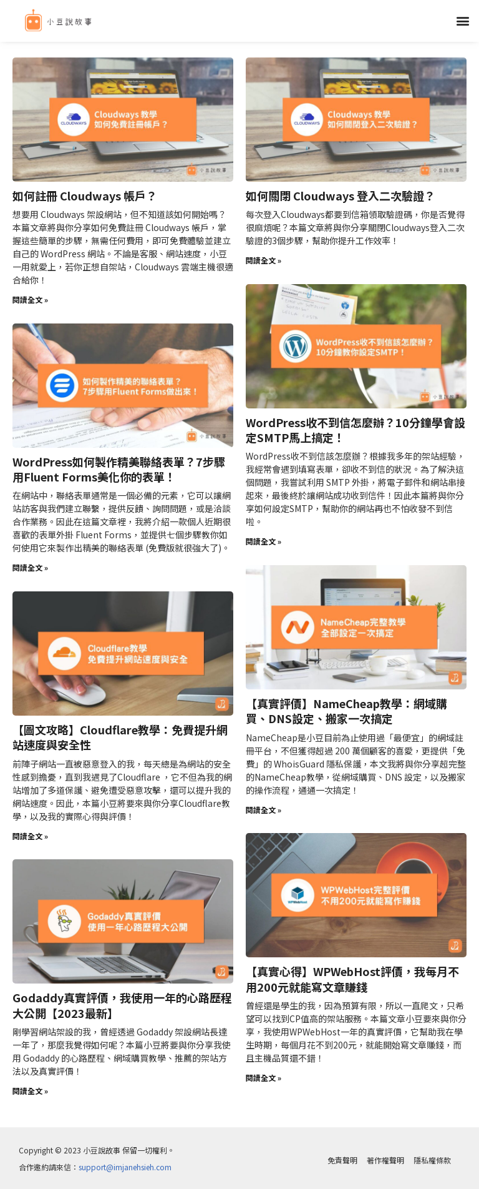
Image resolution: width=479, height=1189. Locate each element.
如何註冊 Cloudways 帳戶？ (84, 195)
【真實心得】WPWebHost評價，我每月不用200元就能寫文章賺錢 (352, 974)
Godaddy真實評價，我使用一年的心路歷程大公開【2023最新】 (122, 1000)
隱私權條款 (432, 1155)
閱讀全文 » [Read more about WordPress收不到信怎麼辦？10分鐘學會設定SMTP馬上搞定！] (263, 539)
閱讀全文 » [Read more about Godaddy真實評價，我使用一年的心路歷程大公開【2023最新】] (30, 1086)
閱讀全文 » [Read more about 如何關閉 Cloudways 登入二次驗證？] (263, 259)
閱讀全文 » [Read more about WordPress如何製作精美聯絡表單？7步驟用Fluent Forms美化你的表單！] (30, 565)
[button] (462, 21)
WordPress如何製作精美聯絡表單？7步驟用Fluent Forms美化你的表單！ (118, 467)
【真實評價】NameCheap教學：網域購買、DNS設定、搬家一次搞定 (346, 708)
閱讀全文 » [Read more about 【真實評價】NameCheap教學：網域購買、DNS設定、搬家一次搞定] (263, 806)
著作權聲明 (385, 1155)
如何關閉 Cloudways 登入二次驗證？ (340, 195)
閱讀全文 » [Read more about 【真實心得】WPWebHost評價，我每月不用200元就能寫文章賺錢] (263, 1073)
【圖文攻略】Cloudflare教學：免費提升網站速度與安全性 (120, 734)
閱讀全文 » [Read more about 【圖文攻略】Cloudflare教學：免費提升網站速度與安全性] (30, 832)
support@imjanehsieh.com (125, 1162)
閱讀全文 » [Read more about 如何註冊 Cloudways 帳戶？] (30, 299)
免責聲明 (342, 1155)
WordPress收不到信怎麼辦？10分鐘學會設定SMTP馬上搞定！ (355, 428)
